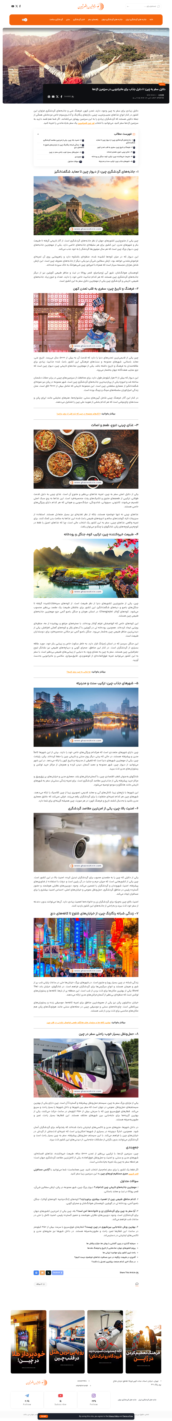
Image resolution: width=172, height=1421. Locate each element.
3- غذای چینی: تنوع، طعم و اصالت (118, 153)
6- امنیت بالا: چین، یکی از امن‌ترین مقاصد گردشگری (60, 141)
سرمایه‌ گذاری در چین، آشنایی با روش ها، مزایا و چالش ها (110, 1245)
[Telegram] (27, 1402)
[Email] (53, 97)
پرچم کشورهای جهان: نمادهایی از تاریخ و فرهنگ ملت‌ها (111, 1250)
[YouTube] (13, 6)
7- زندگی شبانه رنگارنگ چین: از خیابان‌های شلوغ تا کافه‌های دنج (62, 148)
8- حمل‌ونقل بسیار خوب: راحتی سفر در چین (64, 153)
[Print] (49, 97)
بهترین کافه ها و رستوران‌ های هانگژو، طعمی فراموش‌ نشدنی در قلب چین (78, 1025)
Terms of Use (127, 1416)
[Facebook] (20, 6)
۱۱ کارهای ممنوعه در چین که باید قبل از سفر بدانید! (78, 416)
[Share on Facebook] (61, 97)
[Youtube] (60, 1402)
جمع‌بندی (77, 158)
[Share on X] (57, 97)
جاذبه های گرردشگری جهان (127, 1403)
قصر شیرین (132, 1176)
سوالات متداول (72, 163)
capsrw (160, 96)
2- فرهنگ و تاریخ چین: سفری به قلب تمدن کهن (113, 148)
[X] (17, 6)
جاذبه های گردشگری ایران (147, 1403)
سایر (161, 84)
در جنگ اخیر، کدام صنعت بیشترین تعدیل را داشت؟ (113, 1264)
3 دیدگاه (43, 1287)
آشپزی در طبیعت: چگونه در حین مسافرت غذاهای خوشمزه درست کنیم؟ (104, 1259)
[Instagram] (94, 1402)
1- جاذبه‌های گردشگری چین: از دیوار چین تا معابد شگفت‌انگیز (114, 143)
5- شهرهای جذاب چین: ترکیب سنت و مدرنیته (114, 163)
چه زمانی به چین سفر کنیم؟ (78, 674)
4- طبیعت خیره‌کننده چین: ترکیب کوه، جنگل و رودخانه (110, 158)
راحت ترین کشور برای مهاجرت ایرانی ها (119, 1254)
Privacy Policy (112, 1416)
